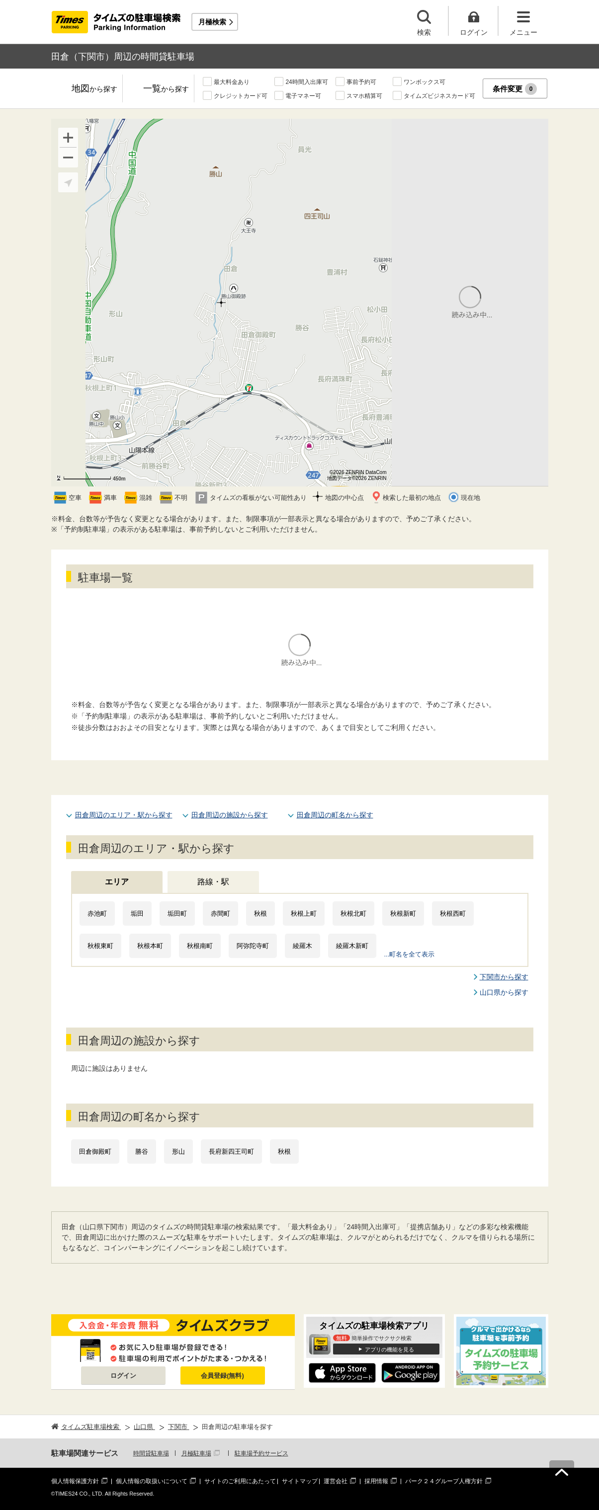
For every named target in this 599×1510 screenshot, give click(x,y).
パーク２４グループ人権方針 (444, 1481)
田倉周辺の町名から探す (335, 815)
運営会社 (335, 1481)
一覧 (166, 89)
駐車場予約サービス (261, 1453)
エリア (117, 881)
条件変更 (515, 89)
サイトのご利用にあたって (240, 1481)
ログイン (123, 1375)
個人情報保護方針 (75, 1481)
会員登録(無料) (222, 1375)
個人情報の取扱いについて (151, 1481)
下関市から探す (504, 977)
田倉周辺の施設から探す (229, 815)
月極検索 (212, 22)
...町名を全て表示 (409, 954)
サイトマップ (300, 1481)
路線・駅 (213, 881)
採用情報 (376, 1481)
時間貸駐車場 (151, 1453)
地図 (94, 89)
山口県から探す (504, 992)
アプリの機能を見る (389, 1349)
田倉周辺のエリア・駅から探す (123, 815)
